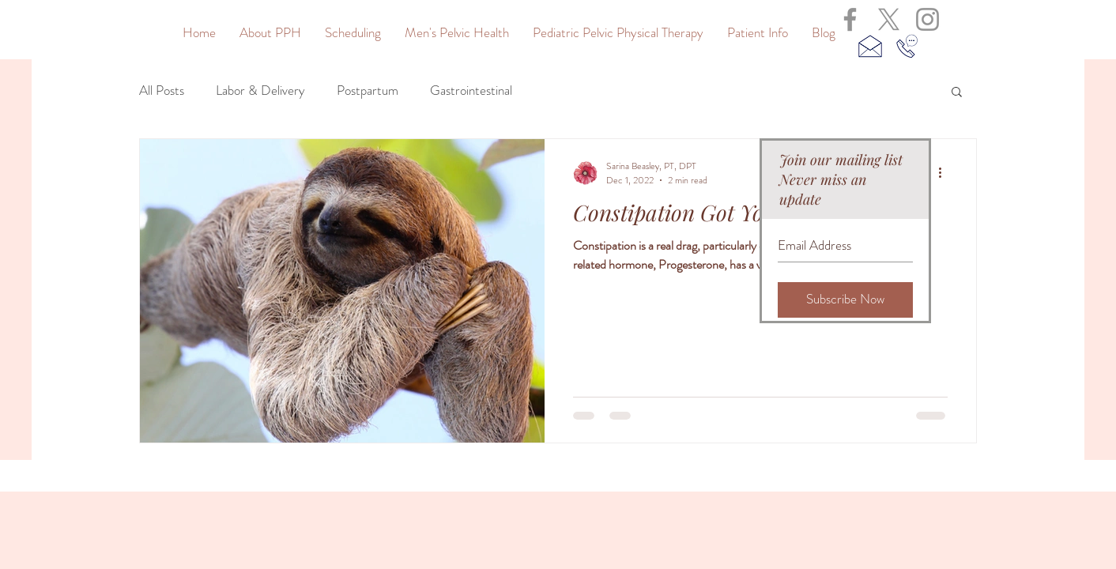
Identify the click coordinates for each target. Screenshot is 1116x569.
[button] (956, 93)
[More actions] (945, 173)
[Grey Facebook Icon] (850, 19)
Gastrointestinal (471, 90)
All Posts (161, 90)
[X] (888, 19)
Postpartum (367, 90)
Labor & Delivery (260, 90)
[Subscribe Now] (845, 300)
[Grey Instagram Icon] (927, 19)
